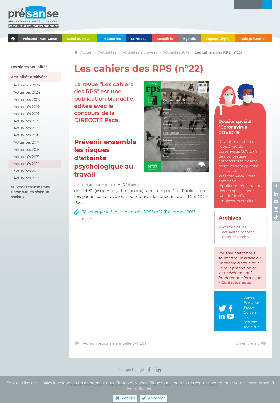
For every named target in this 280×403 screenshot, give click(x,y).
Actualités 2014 (176, 52)
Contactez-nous (236, 283)
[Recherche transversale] (267, 4)
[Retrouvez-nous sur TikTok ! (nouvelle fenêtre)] (276, 217)
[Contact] (257, 4)
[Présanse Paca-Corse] (40, 38)
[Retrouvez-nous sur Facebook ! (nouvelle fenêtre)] (276, 186)
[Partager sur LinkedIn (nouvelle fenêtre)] (159, 370)
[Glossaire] (248, 4)
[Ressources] (111, 38)
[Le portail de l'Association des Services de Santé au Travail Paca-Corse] (13, 38)
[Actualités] (165, 38)
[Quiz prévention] (253, 38)
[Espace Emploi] (218, 38)
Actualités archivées (139, 52)
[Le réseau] (139, 38)
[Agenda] (189, 38)
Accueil (87, 52)
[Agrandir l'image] (176, 126)
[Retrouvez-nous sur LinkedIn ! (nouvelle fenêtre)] (276, 194)
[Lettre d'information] (239, 4)
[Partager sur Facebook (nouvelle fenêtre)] (149, 370)
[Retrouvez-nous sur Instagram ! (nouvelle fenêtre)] (276, 209)
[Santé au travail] (79, 38)
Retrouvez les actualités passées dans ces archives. (238, 232)
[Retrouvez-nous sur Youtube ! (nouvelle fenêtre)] (276, 202)
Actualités (107, 52)
